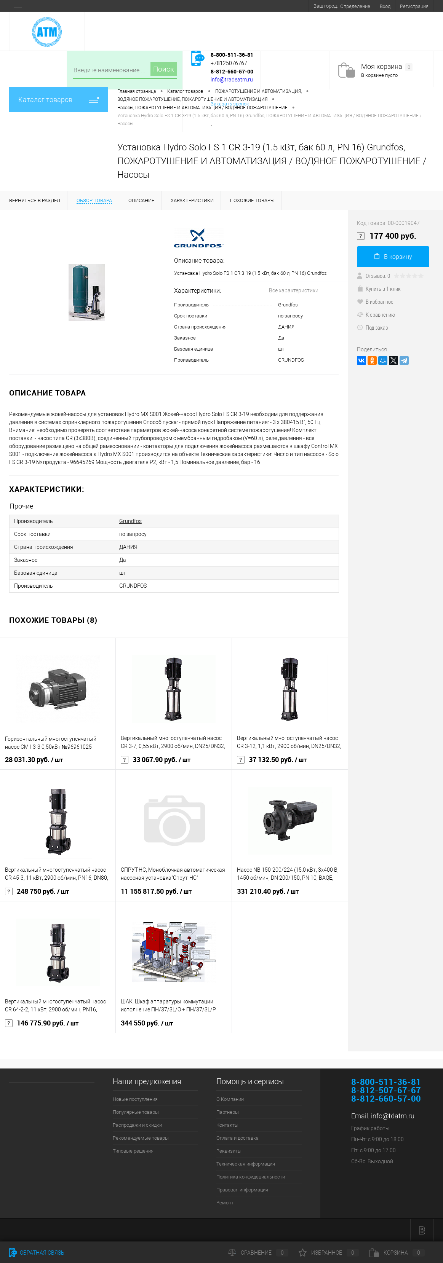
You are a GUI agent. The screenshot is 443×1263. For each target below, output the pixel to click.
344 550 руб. (147, 1023)
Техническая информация (245, 1164)
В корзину (393, 256)
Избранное (329, 1253)
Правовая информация (242, 1190)
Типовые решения (133, 1151)
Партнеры (227, 1112)
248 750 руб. (37, 891)
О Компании (230, 1099)
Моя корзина (387, 66)
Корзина (397, 1253)
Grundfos (288, 305)
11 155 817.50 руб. (156, 891)
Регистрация (414, 6)
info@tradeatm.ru (232, 80)
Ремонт (224, 1203)
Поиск (163, 69)
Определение (355, 6)
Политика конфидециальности (250, 1177)
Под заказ (372, 327)
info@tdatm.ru (392, 1116)
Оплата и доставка (237, 1138)
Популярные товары (136, 1112)
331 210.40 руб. (268, 891)
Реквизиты (228, 1151)
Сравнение (258, 1253)
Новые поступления (135, 1099)
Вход (385, 6)
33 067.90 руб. (155, 760)
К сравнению (376, 314)
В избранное (375, 301)
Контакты (227, 1125)
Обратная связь (36, 1253)
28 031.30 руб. (34, 760)
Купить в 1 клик (379, 288)
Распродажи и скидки (137, 1125)
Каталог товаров (58, 99)
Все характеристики (293, 290)
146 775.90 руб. (41, 1023)
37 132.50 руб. (272, 760)
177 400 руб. (386, 236)
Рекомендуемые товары (141, 1138)
